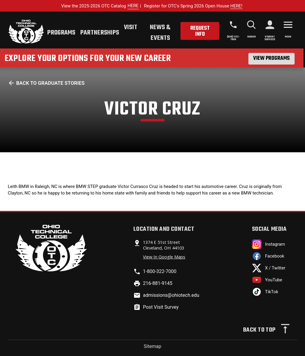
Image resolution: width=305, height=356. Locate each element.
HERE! (236, 6)
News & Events (160, 32)
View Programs (271, 58)
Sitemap (152, 346)
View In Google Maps (164, 257)
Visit (130, 27)
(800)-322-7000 (233, 38)
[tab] (61, 33)
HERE (133, 5)
